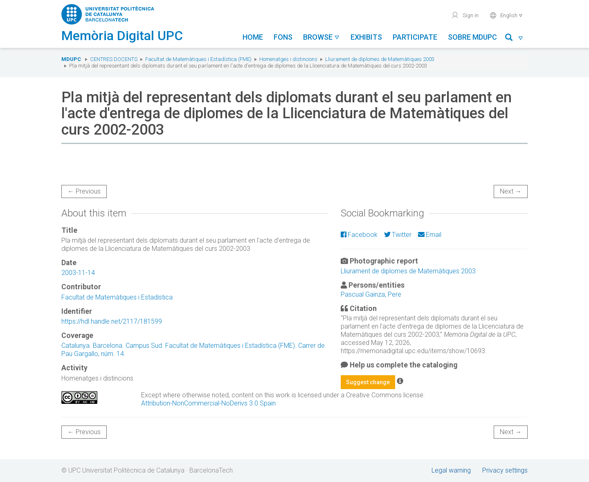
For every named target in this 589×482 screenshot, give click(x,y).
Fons (283, 37)
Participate (415, 37)
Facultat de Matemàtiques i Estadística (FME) (198, 59)
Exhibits (366, 37)
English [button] (506, 15)
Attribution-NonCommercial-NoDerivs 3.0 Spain (208, 403)
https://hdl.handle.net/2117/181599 (111, 321)
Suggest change (368, 382)
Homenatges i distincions (288, 59)
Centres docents (113, 59)
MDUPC (71, 59)
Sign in (465, 15)
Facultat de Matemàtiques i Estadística (117, 297)
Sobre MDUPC (472, 37)
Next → (511, 191)
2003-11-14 (78, 273)
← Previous (84, 191)
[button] (514, 38)
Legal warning (451, 470)
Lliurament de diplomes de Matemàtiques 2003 (379, 59)
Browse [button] (321, 37)
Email (429, 235)
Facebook (359, 235)
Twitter (397, 235)
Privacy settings (505, 470)
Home (253, 37)
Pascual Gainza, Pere (371, 294)
